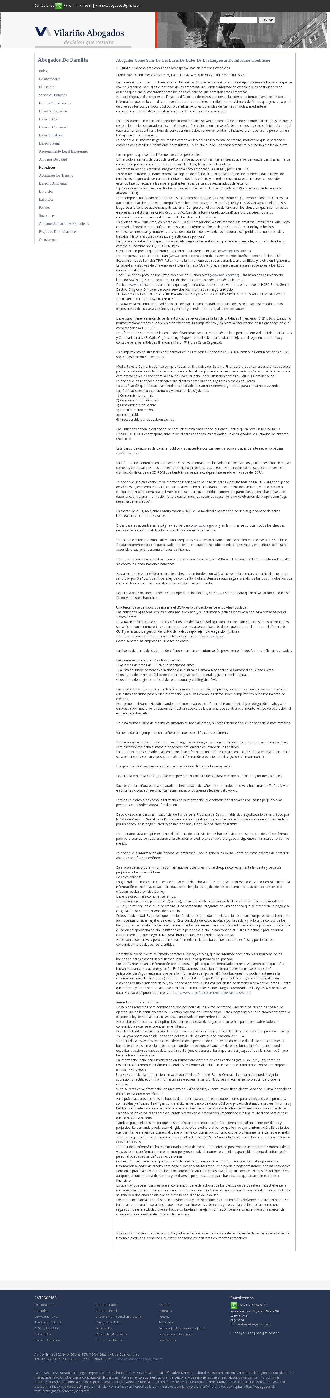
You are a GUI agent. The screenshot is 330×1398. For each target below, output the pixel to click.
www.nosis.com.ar (224, 275)
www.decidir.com (141, 284)
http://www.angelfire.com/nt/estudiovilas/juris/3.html (212, 992)
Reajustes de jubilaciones (59, 230)
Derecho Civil (50, 119)
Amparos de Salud (54, 158)
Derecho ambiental (54, 182)
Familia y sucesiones (55, 102)
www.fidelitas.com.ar (234, 251)
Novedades (47, 166)
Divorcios (46, 190)
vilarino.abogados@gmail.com (120, 5)
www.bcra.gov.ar (128, 453)
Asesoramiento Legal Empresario (65, 150)
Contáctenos (44, 5)
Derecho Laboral (52, 134)
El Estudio (47, 87)
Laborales (46, 198)
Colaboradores (50, 79)
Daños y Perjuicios (54, 110)
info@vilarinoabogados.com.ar (140, 1359)
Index (43, 71)
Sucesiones (47, 214)
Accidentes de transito (57, 174)
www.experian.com (184, 255)
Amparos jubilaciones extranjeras (65, 222)
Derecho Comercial (54, 126)
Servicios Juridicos (53, 95)
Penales (45, 206)
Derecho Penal (50, 142)
